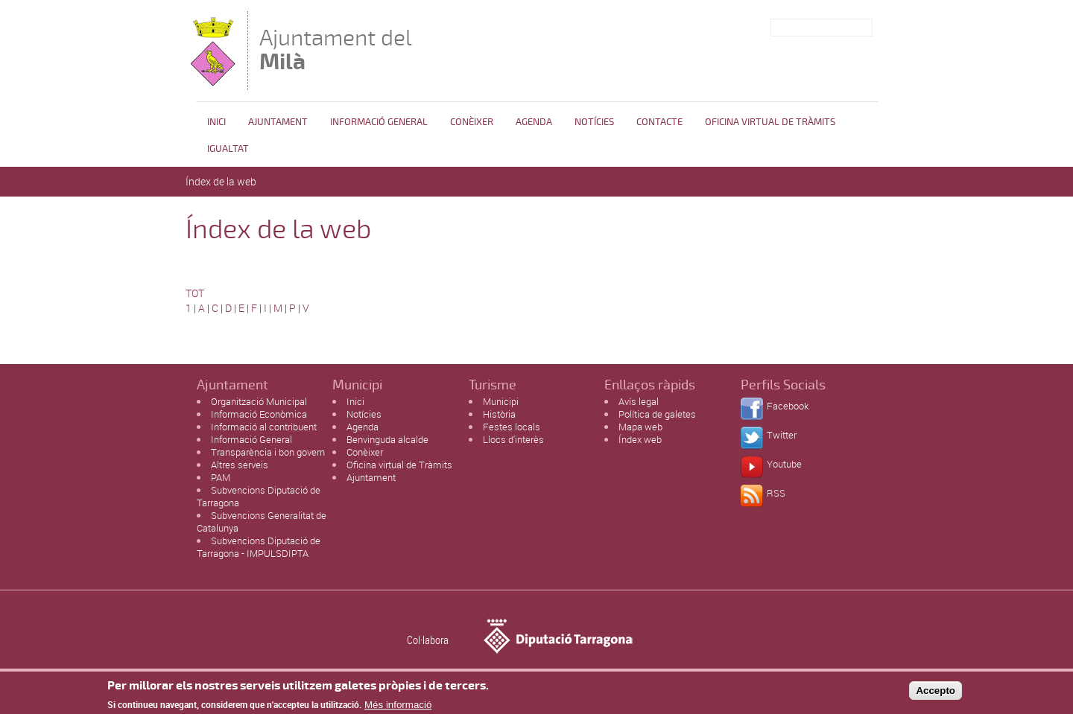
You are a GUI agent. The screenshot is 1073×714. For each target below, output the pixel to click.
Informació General (251, 439)
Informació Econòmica (259, 414)
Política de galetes (657, 414)
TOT (195, 293)
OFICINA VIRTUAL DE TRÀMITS (770, 122)
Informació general (379, 122)
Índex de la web (221, 181)
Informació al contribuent (264, 426)
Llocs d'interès (513, 439)
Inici (216, 122)
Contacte (659, 122)
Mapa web (640, 426)
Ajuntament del (335, 49)
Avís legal (638, 401)
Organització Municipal (259, 401)
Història (499, 414)
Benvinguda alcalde (387, 439)
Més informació (397, 707)
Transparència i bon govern (268, 452)
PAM (220, 477)
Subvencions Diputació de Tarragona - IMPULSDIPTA (258, 547)
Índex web (640, 439)
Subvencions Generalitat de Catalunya (261, 522)
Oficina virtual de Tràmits (399, 464)
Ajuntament (278, 122)
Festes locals (511, 426)
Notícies (594, 122)
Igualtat (228, 149)
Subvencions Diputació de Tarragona (258, 496)
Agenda (534, 122)
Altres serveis (239, 464)
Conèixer (471, 122)
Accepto (935, 692)
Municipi (501, 401)
